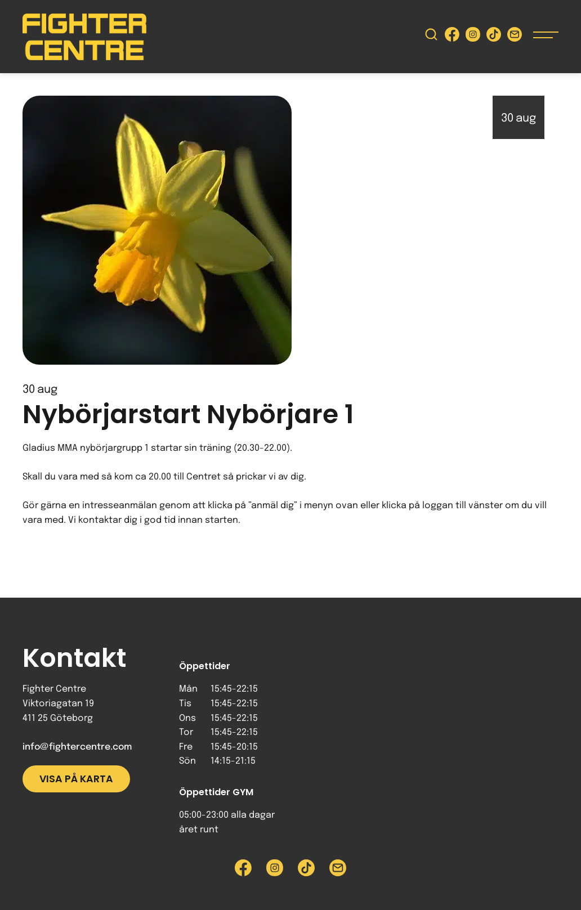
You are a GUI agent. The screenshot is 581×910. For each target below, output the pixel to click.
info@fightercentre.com (77, 747)
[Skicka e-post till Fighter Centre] (514, 37)
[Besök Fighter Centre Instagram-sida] (473, 37)
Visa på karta (76, 779)
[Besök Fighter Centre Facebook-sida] (452, 37)
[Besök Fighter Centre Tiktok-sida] (493, 37)
